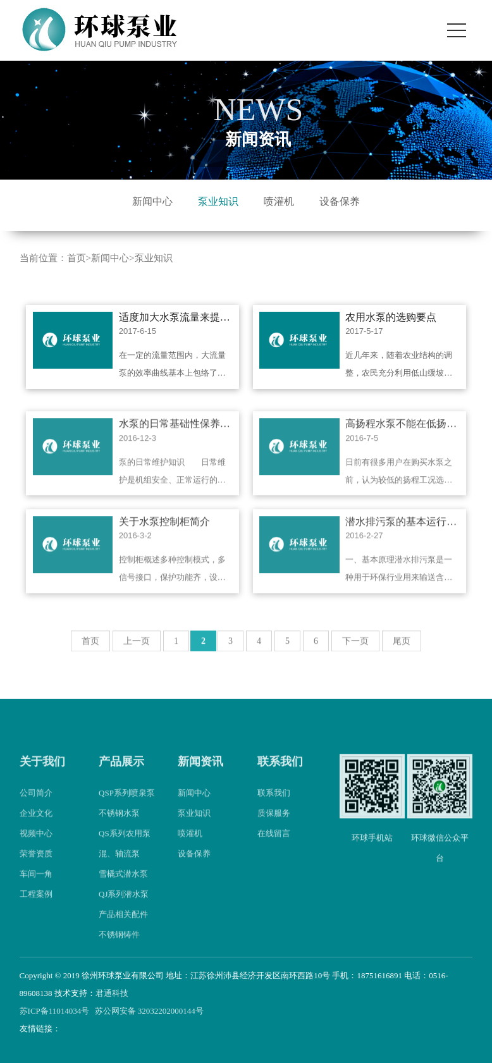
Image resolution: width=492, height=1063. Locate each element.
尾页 (401, 652)
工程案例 (36, 905)
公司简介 (36, 804)
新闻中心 (152, 201)
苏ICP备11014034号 (55, 1011)
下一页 (355, 652)
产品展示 (121, 772)
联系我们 (280, 772)
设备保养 (339, 201)
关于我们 (42, 772)
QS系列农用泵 (125, 844)
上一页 (136, 652)
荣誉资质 (36, 864)
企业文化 (36, 824)
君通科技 (111, 993)
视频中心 (36, 844)
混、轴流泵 (119, 864)
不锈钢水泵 (119, 824)
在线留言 (273, 844)
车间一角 (36, 885)
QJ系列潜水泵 (124, 905)
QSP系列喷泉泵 (127, 804)
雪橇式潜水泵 (123, 885)
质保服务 (273, 824)
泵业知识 (218, 201)
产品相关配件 (123, 925)
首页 (76, 258)
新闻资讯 (200, 772)
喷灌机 (279, 201)
